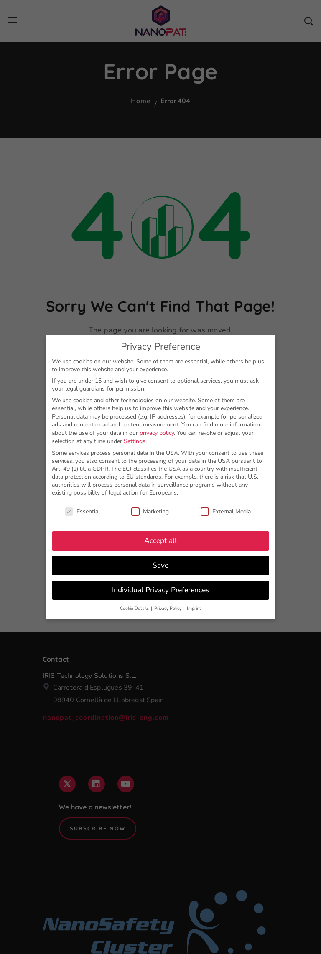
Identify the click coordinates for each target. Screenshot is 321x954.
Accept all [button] (160, 539)
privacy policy (157, 431)
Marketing (150, 510)
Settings (134, 440)
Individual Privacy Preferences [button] (160, 588)
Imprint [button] (194, 607)
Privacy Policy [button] (168, 607)
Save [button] (160, 564)
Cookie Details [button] (135, 607)
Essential (82, 510)
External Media (226, 510)
